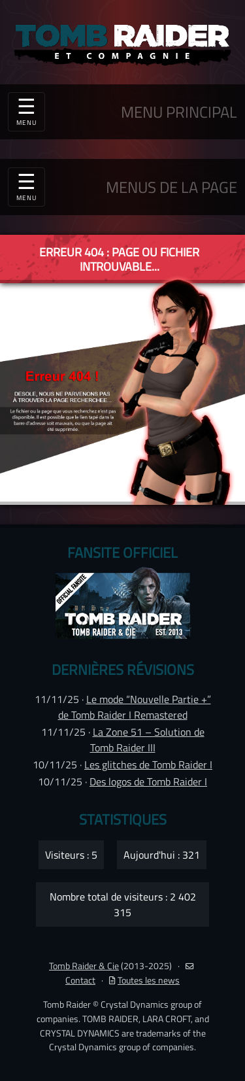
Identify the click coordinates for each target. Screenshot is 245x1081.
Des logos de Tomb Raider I (148, 781)
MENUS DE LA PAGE (171, 187)
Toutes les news (144, 980)
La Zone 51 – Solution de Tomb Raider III (147, 739)
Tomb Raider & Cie (84, 966)
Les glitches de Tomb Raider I (148, 764)
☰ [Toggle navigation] (26, 185)
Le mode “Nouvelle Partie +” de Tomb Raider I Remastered (134, 707)
